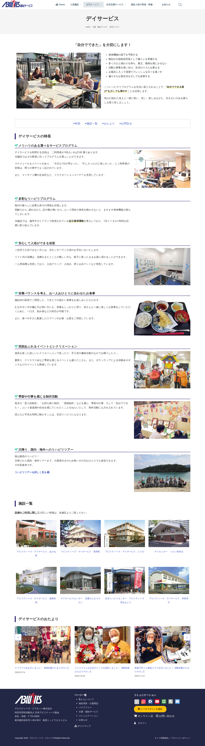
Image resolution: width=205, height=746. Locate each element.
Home (60, 4)
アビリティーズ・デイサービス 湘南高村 (36, 600)
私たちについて (86, 699)
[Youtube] (157, 701)
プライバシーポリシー (180, 738)
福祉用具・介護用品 (88, 703)
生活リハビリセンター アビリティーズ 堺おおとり (124, 600)
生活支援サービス (116, 4)
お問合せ (125, 123)
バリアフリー (85, 707)
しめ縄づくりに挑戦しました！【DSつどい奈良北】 (40, 668)
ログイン (142, 723)
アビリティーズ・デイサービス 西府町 (80, 551)
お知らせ (166, 4)
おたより (108, 123)
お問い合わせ (166, 716)
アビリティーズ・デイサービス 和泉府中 (168, 600)
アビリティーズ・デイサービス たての (124, 551)
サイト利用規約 (161, 738)
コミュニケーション (88, 715)
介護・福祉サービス (100, 27)
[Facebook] (150, 701)
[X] (136, 701)
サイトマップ (84, 726)
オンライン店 (145, 716)
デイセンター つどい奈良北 (168, 551)
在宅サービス (93, 4)
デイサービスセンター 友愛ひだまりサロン (80, 600)
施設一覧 (91, 123)
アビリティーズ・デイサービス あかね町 (36, 553)
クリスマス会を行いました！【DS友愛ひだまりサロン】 (102, 668)
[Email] (177, 701)
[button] (53, 105)
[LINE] (164, 701)
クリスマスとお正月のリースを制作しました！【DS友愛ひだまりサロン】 (162, 670)
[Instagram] (143, 701)
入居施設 (75, 4)
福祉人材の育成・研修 (143, 4)
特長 (76, 123)
